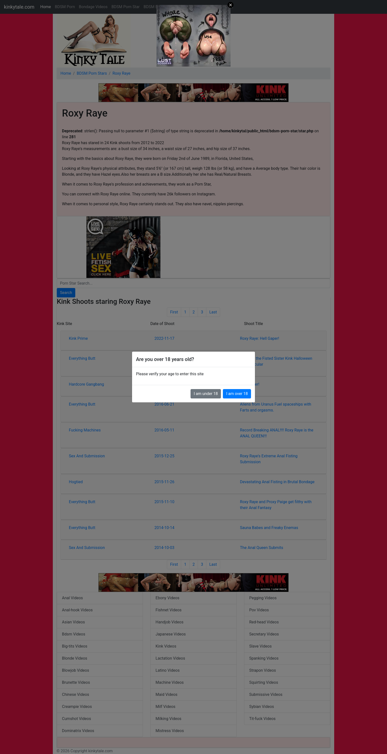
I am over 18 (237, 393)
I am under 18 (206, 393)
